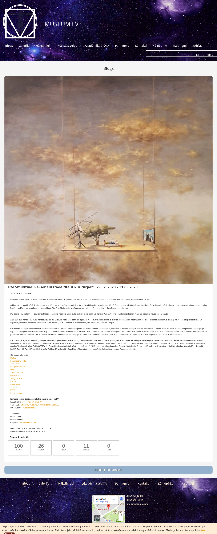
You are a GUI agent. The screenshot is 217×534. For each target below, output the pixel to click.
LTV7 (12, 390)
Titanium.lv (14, 364)
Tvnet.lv (13, 387)
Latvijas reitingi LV (18, 367)
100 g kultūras (16, 378)
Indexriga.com (16, 393)
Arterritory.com (16, 372)
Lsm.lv (13, 381)
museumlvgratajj (29, 408)
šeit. (203, 530)
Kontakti (141, 46)
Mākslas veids (67, 46)
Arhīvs (197, 46)
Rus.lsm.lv (14, 375)
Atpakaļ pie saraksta (108, 469)
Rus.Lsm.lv (15, 384)
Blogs (9, 46)
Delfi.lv (13, 358)
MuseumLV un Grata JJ (32, 402)
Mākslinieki (43, 46)
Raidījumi (180, 46)
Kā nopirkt (160, 46)
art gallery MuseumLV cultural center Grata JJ (40, 405)
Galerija (24, 46)
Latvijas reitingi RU (18, 361)
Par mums (122, 46)
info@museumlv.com (27, 422)
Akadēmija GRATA (97, 46)
